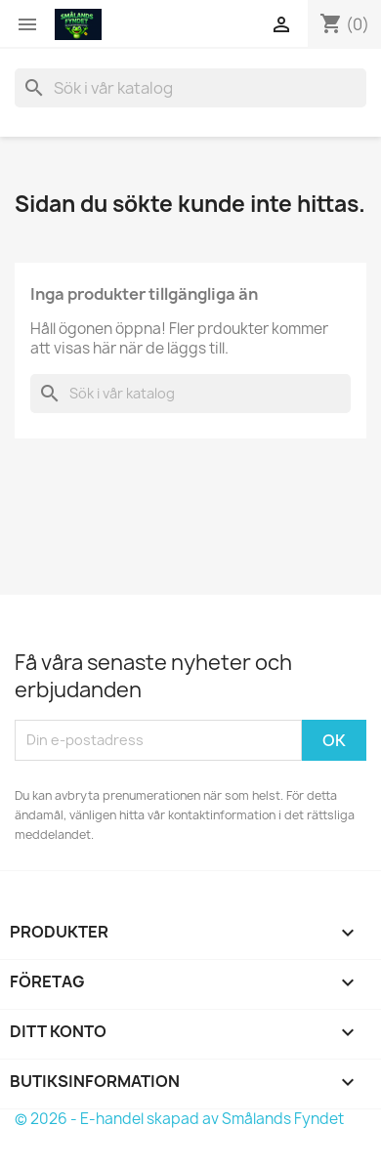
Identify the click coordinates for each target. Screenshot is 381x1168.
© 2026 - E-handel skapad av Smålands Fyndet (179, 1118)
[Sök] (190, 87)
